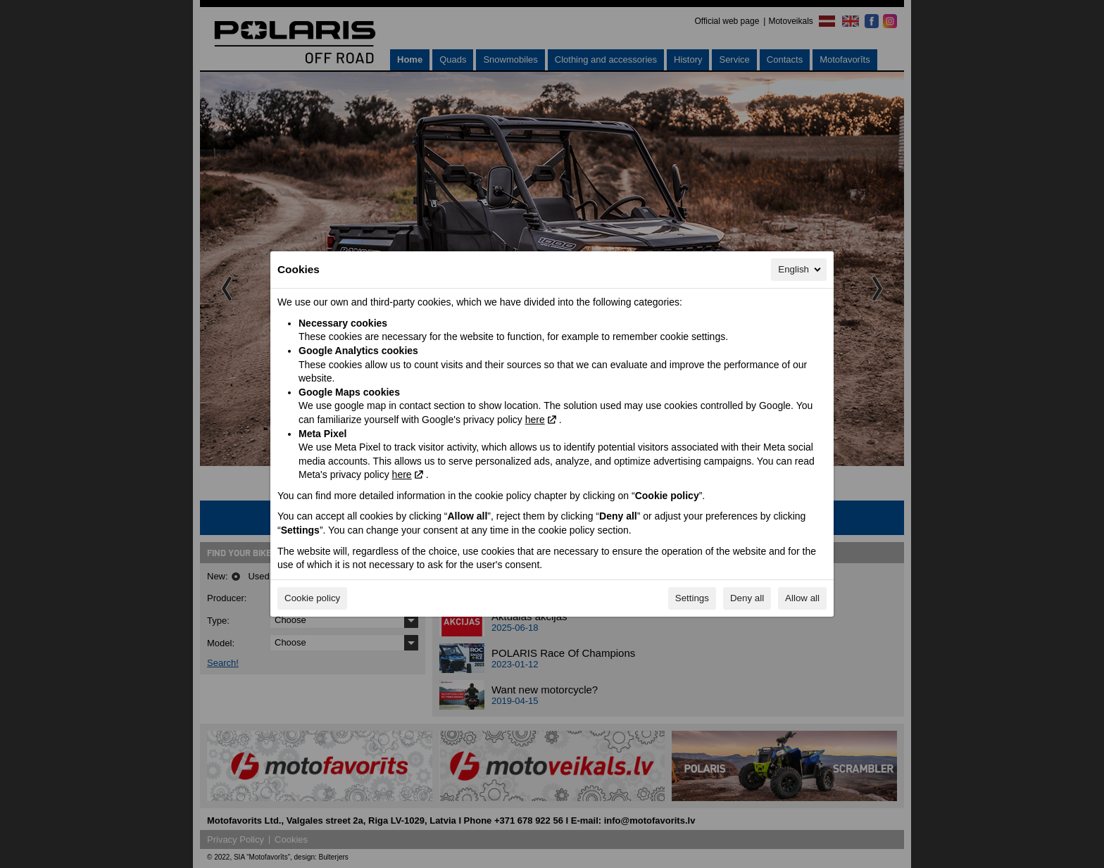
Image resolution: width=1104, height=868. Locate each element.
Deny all (747, 598)
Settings (692, 598)
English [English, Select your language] (800, 269)
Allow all (802, 598)
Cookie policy (312, 598)
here (535, 419)
